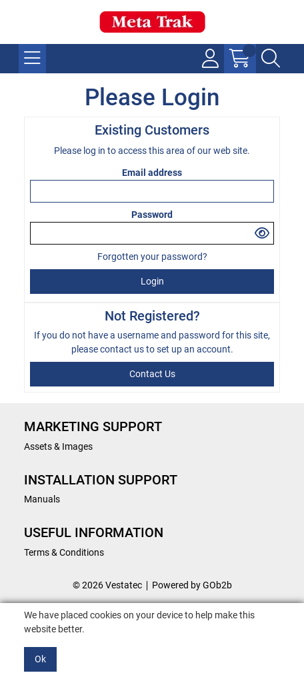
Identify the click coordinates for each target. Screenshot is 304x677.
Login (152, 281)
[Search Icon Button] (270, 58)
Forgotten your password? (152, 256)
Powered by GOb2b (192, 585)
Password (152, 214)
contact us (123, 349)
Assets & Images (58, 446)
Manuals (42, 499)
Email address (152, 172)
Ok (40, 659)
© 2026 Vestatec (107, 585)
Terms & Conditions (64, 552)
